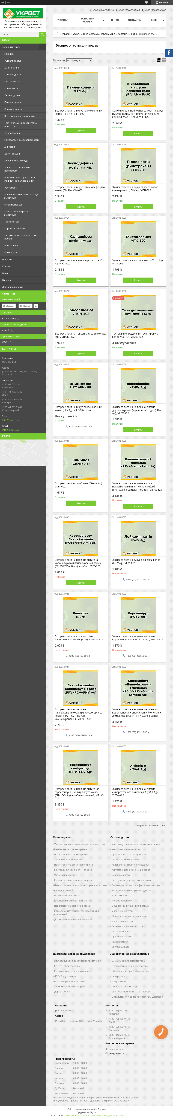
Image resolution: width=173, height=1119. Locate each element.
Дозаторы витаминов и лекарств (73, 919)
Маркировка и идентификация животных (21, 196)
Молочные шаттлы (122, 910)
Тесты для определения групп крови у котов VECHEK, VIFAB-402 (135, 335)
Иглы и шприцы (13, 204)
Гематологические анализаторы (130, 965)
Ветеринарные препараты (19, 116)
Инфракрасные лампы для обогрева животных (80, 885)
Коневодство (11, 88)
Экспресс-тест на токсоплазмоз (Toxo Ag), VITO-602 (137, 262)
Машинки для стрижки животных (130, 905)
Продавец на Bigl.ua (86, 1112)
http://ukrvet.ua (10, 420)
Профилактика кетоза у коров (129, 854)
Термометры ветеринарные (70, 986)
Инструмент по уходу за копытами (131, 880)
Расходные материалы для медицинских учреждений (19, 179)
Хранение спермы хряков (68, 859)
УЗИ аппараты (12, 60)
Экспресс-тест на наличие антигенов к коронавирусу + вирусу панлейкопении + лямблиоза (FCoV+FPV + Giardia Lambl (136, 712)
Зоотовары (10, 187)
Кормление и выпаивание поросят (74, 880)
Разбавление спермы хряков (70, 849)
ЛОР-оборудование (65, 976)
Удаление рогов (121, 875)
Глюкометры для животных (69, 981)
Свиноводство (12, 74)
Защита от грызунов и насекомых (17, 169)
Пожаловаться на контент (77, 1115)
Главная (62, 20)
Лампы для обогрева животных (16, 213)
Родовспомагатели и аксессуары (130, 864)
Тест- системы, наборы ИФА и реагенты (20, 124)
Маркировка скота (122, 921)
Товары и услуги (11, 46)
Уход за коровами (122, 900)
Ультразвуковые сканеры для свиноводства (79, 844)
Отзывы (6, 280)
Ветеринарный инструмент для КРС (132, 890)
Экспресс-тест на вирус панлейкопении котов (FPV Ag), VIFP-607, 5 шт (78, 408)
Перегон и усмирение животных (72, 905)
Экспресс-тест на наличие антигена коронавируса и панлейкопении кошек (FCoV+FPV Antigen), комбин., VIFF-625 (78, 563)
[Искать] (42, 34)
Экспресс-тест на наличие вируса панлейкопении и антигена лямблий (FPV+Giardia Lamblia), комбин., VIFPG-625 (137, 486)
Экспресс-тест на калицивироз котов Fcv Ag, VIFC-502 (79, 262)
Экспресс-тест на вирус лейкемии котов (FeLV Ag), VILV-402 (136, 561)
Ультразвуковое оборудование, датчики (77, 960)
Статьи (6, 266)
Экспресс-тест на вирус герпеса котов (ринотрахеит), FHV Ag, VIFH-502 (135, 188)
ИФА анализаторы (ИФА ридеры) (130, 971)
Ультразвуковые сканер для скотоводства (136, 844)
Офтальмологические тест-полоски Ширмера (137, 996)
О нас (5, 273)
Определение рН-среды (125, 986)
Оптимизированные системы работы (21, 237)
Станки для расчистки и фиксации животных (137, 885)
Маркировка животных (67, 895)
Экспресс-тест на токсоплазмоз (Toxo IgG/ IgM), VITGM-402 (80, 335)
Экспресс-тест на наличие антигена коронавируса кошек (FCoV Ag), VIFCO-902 (137, 638)
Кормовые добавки (15, 228)
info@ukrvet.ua (10, 429)
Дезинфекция (12, 153)
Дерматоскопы (62, 991)
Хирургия (9, 146)
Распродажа (11, 252)
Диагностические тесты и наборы (131, 991)
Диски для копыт (121, 931)
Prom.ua (102, 1109)
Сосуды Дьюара (121, 946)
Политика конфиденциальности (107, 1115)
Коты (134, 34)
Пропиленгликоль (122, 936)
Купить (81, 130)
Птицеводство (12, 102)
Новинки (9, 53)
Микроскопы (119, 981)
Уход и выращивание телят (127, 849)
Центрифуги (118, 976)
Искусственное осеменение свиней (74, 864)
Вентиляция (11, 245)
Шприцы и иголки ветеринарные (73, 900)
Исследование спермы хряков (71, 854)
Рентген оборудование (67, 965)
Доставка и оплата (12, 287)
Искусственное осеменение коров (131, 869)
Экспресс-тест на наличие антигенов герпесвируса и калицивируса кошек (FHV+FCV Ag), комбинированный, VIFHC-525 (79, 793)
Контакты (134, 20)
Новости (7, 259)
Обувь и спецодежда (16, 160)
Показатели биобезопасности (21, 139)
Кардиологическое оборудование (73, 971)
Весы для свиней (63, 890)
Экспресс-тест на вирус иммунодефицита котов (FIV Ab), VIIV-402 (80, 188)
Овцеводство (12, 95)
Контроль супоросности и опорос (73, 869)
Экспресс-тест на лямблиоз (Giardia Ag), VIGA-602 (79, 485)
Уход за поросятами (65, 875)
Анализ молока (120, 895)
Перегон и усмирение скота (127, 926)
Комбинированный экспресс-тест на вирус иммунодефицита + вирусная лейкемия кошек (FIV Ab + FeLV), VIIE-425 (137, 114)
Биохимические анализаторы (128, 960)
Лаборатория (12, 133)
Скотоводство (12, 81)
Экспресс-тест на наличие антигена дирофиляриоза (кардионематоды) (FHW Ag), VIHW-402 (136, 410)
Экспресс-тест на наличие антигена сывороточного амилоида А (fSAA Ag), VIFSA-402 (135, 792)
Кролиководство (13, 109)
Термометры (11, 221)
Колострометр (120, 941)
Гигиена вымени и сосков (126, 859)
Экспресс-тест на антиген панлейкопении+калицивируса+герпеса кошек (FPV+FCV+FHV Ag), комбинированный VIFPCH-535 (78, 714)
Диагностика (11, 67)
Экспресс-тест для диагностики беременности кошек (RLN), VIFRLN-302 (79, 638)
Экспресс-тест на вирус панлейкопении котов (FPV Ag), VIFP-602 (78, 112)
